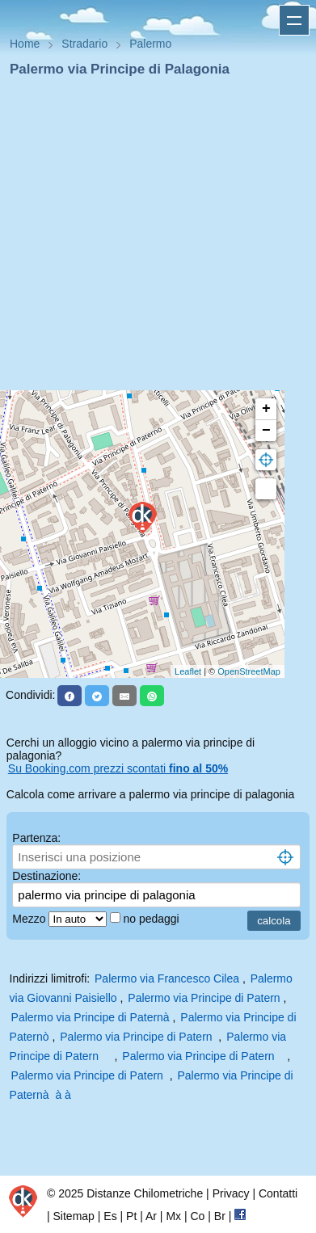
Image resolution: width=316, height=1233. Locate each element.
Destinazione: (46, 875)
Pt (131, 1216)
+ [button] (266, 409)
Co (197, 1216)
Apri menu (294, 20)
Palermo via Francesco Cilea (167, 978)
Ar (151, 1216)
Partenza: (36, 837)
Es (109, 1216)
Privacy (231, 1193)
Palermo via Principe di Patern (204, 997)
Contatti (278, 1193)
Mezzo (30, 918)
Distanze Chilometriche (144, 1193)
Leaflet (188, 671)
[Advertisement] (151, 238)
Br (219, 1216)
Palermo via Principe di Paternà (92, 1017)
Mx (173, 1216)
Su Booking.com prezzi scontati (118, 768)
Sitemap (74, 1216)
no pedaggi (152, 918)
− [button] (266, 430)
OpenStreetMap (248, 671)
